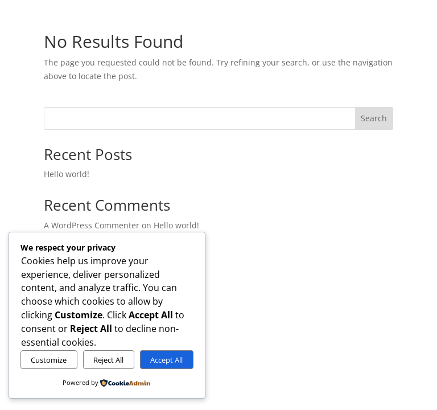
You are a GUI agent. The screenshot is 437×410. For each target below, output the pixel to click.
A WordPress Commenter (91, 225)
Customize (49, 360)
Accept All (166, 360)
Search (374, 118)
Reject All (108, 360)
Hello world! (66, 174)
